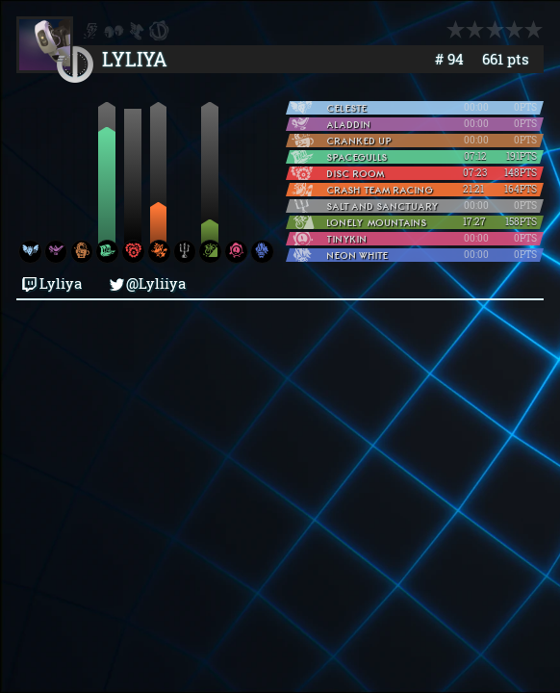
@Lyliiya (148, 283)
